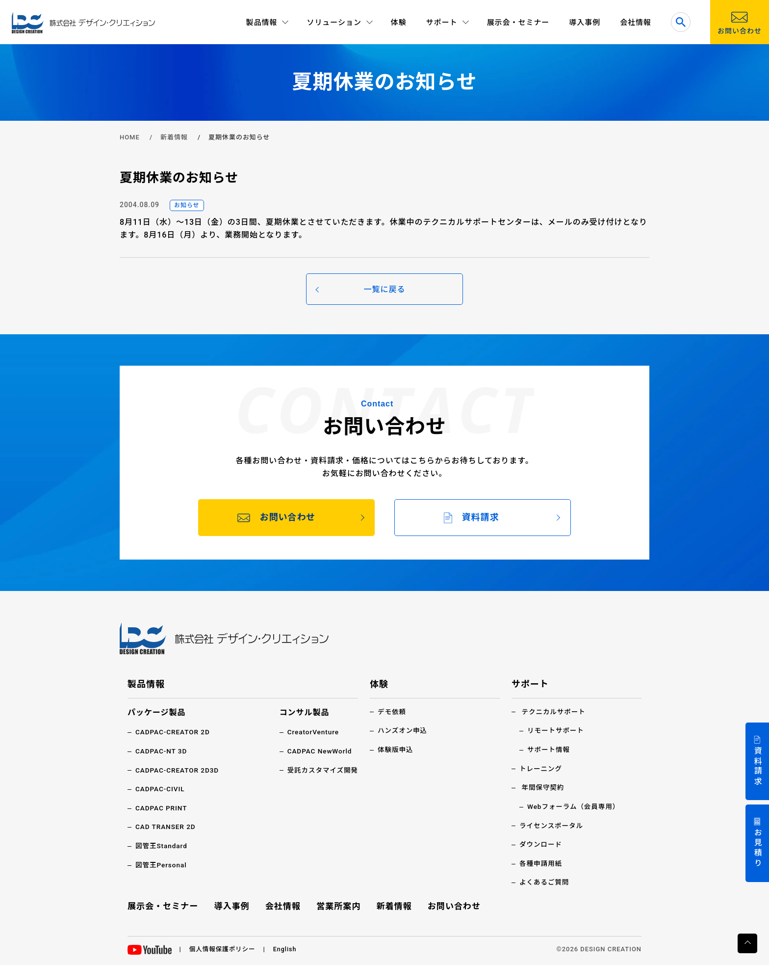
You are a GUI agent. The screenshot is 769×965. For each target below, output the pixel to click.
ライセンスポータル (552, 825)
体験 (399, 22)
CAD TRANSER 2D (166, 826)
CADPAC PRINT (162, 807)
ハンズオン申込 (403, 730)
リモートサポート (556, 730)
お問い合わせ (453, 905)
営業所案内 (338, 905)
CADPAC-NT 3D (162, 751)
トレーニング (541, 768)
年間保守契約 (543, 787)
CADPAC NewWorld (318, 751)
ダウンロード (541, 843)
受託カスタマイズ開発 (321, 770)
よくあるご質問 (545, 881)
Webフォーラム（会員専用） (575, 806)
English (288, 947)
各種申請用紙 (541, 862)
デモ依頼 (392, 712)
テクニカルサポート (554, 712)
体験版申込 (396, 749)
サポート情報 (549, 749)
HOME (130, 137)
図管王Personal (161, 864)
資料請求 (757, 766)
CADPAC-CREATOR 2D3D (178, 770)
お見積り (757, 848)
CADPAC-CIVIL (160, 788)
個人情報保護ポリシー (223, 947)
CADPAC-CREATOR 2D (173, 732)
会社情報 (635, 22)
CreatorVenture (311, 732)
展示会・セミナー (518, 22)
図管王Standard (162, 845)
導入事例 (584, 22)
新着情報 (174, 137)
